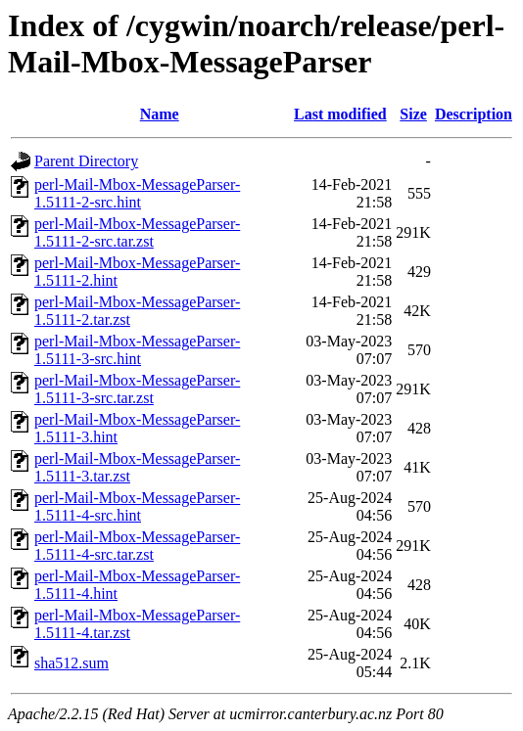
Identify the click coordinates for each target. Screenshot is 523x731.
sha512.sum (71, 663)
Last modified (340, 114)
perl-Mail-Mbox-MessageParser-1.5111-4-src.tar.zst (137, 545)
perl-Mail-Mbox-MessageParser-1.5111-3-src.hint (137, 350)
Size (413, 114)
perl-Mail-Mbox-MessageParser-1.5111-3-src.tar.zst (137, 389)
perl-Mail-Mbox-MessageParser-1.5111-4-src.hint (137, 506)
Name (159, 114)
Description (473, 114)
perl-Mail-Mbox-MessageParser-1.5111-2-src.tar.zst (137, 232)
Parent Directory (86, 161)
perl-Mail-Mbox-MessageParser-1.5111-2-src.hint (137, 193)
